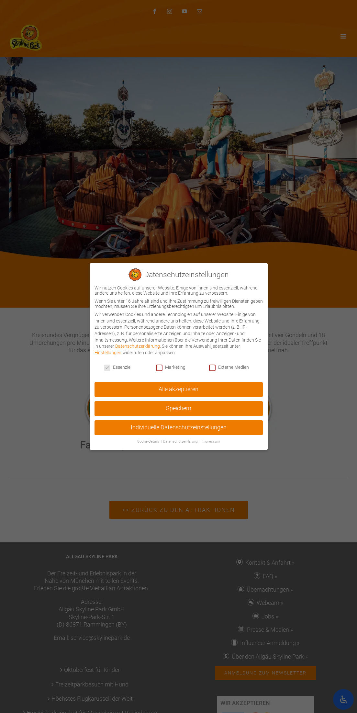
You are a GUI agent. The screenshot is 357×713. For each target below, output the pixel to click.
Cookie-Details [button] (148, 440)
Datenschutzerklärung (137, 345)
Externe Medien (229, 365)
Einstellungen (108, 351)
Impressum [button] (211, 440)
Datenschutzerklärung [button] (181, 440)
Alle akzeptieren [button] (178, 388)
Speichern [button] (178, 407)
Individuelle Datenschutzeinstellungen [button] (179, 426)
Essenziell (118, 365)
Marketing (170, 365)
